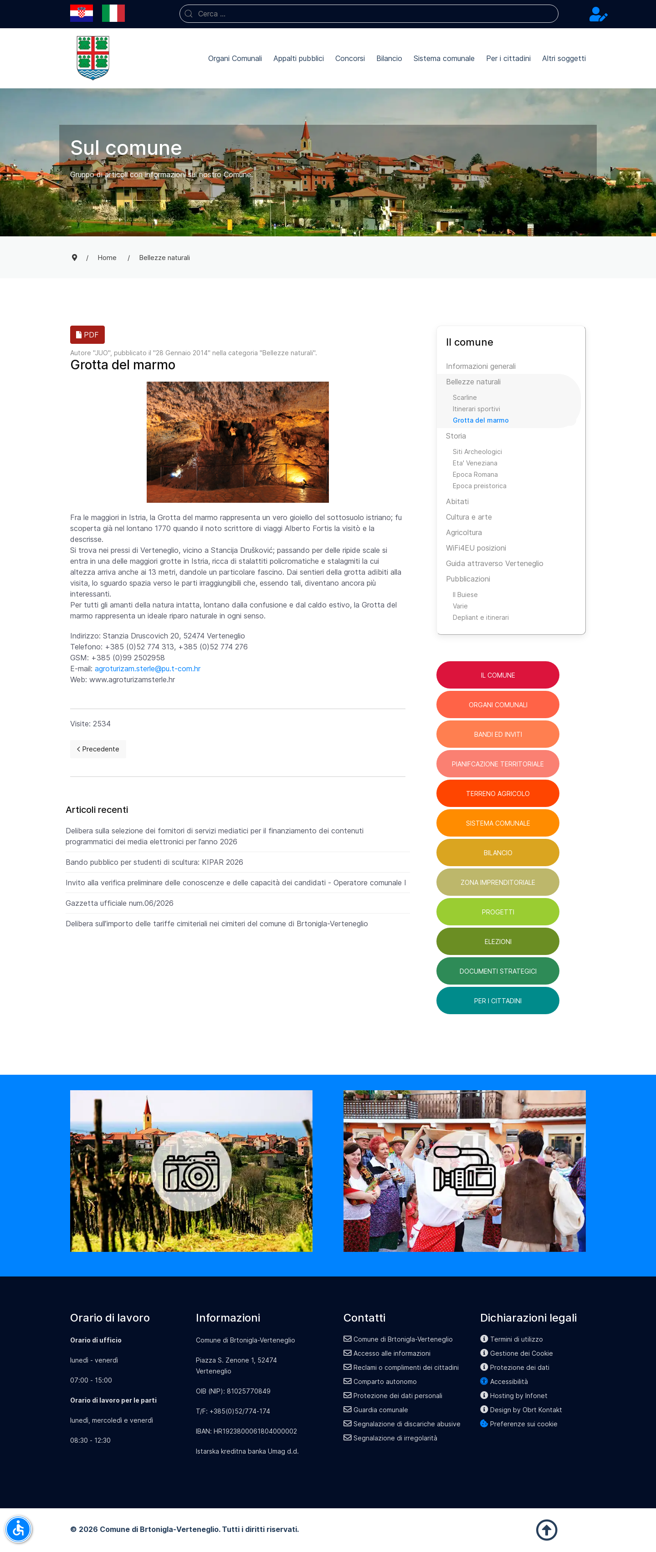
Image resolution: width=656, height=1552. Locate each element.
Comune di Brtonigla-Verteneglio (398, 1339)
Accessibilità (504, 1381)
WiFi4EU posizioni (476, 547)
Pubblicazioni (468, 578)
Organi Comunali (235, 58)
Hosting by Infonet (514, 1395)
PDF (87, 334)
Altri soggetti (564, 58)
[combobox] (369, 14)
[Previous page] (98, 749)
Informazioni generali (481, 366)
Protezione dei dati (514, 1367)
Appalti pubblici (298, 58)
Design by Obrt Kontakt (521, 1410)
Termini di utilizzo (511, 1339)
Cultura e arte (469, 516)
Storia (456, 435)
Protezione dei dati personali (392, 1395)
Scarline (465, 397)
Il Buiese (465, 594)
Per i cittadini (508, 58)
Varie (460, 606)
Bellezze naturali (287, 353)
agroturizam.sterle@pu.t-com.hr (147, 668)
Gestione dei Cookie (516, 1353)
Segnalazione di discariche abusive (402, 1424)
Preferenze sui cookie (519, 1424)
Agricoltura (464, 532)
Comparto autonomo (380, 1381)
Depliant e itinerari (481, 617)
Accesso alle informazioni (386, 1353)
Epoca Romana (475, 474)
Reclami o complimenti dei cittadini (401, 1367)
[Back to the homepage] (93, 58)
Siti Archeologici (477, 451)
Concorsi (350, 58)
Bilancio (389, 58)
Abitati (457, 501)
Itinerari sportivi (476, 409)
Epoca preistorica (480, 486)
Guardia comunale (375, 1410)
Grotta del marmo (481, 420)
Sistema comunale (444, 58)
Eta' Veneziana (475, 463)
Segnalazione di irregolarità (390, 1438)
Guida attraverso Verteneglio (494, 563)
